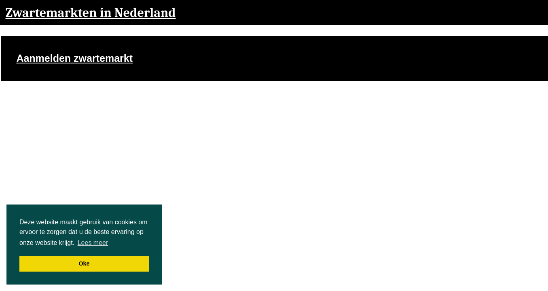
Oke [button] (83, 263)
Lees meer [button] (93, 242)
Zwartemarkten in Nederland (91, 12)
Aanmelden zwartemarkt (74, 58)
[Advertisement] (425, 60)
